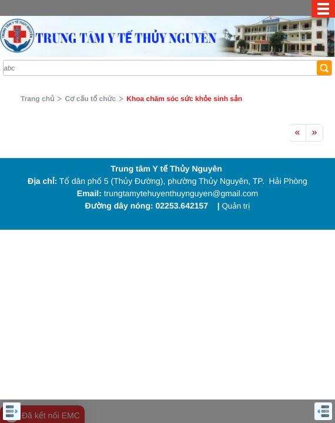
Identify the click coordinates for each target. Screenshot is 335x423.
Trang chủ (37, 99)
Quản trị (236, 206)
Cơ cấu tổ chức (90, 99)
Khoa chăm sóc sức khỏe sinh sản (184, 99)
